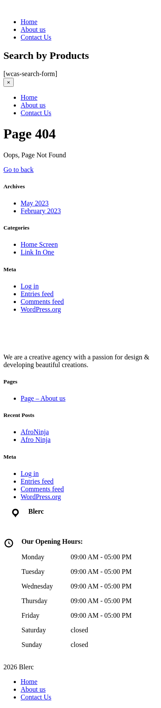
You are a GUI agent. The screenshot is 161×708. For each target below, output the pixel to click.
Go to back (18, 169)
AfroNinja (35, 431)
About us (33, 29)
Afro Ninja (36, 439)
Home (29, 21)
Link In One (37, 252)
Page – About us (43, 398)
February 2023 (41, 211)
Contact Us (36, 37)
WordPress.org (41, 309)
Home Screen (39, 244)
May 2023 (35, 203)
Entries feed (37, 293)
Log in (30, 286)
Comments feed (42, 301)
